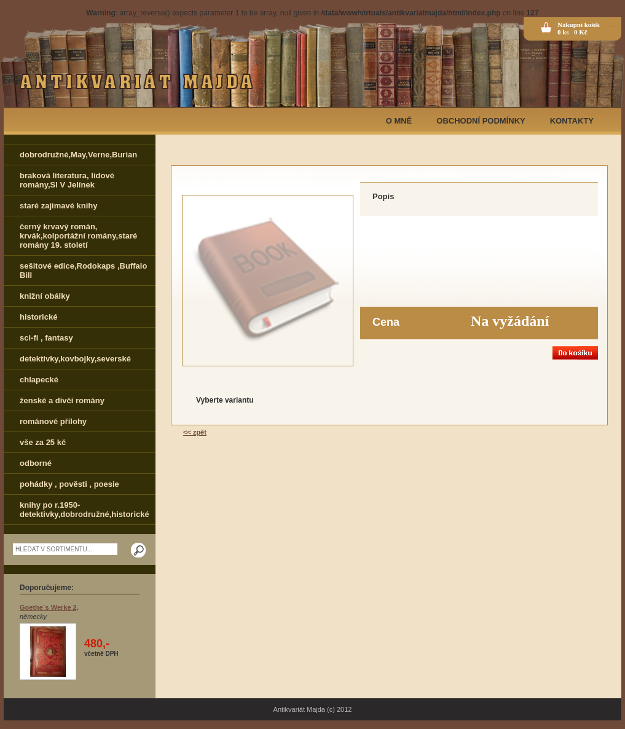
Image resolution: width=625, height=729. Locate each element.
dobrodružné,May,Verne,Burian (78, 154)
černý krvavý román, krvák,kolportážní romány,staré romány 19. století (78, 236)
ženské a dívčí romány (62, 400)
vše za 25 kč (43, 442)
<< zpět (194, 432)
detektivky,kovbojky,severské (75, 358)
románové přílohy (53, 421)
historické (38, 316)
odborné (36, 463)
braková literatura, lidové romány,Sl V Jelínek (67, 180)
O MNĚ (399, 120)
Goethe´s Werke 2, (49, 607)
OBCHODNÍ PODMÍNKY (480, 120)
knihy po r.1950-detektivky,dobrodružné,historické (84, 509)
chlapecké (39, 379)
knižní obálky (45, 296)
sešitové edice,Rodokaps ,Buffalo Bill (83, 270)
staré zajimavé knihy (58, 205)
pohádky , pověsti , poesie (69, 484)
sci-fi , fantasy (46, 337)
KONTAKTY (572, 120)
